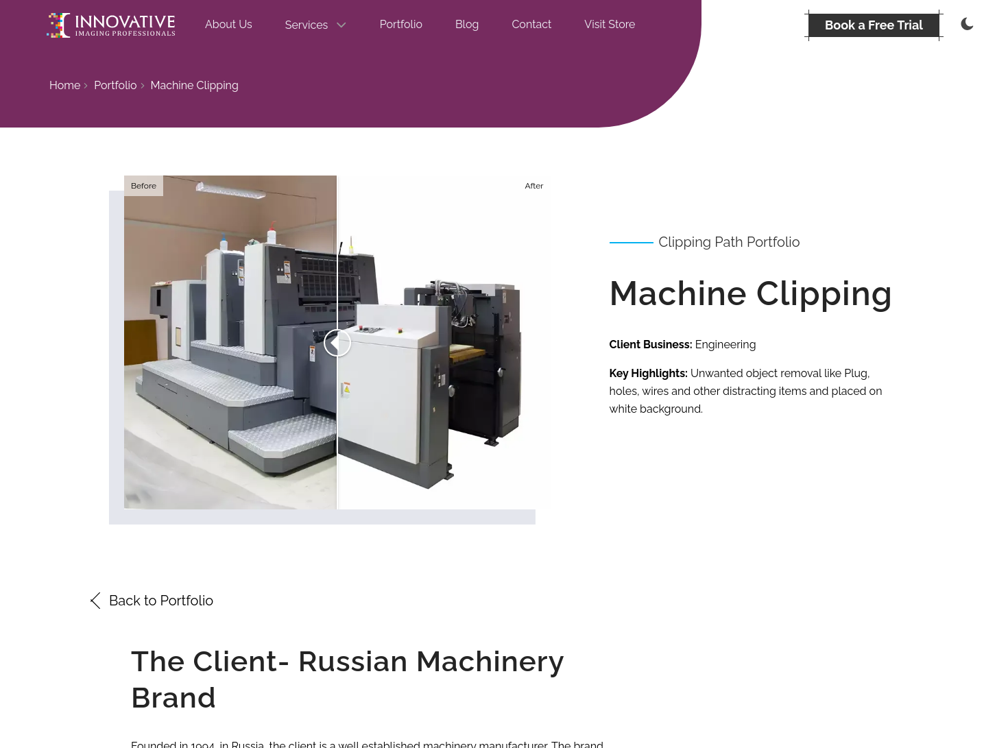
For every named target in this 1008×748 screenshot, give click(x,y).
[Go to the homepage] (111, 25)
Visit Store (609, 24)
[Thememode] (965, 25)
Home (64, 85)
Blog (467, 24)
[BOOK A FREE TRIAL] (873, 25)
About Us (228, 24)
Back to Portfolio (150, 600)
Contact (531, 24)
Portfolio (401, 24)
